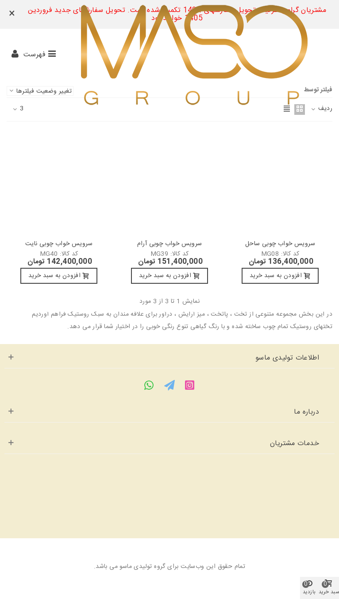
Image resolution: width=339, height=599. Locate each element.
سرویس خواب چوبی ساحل (280, 244)
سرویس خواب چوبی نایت (58, 244)
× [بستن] (12, 14)
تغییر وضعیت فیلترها (40, 91)
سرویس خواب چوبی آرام (169, 244)
